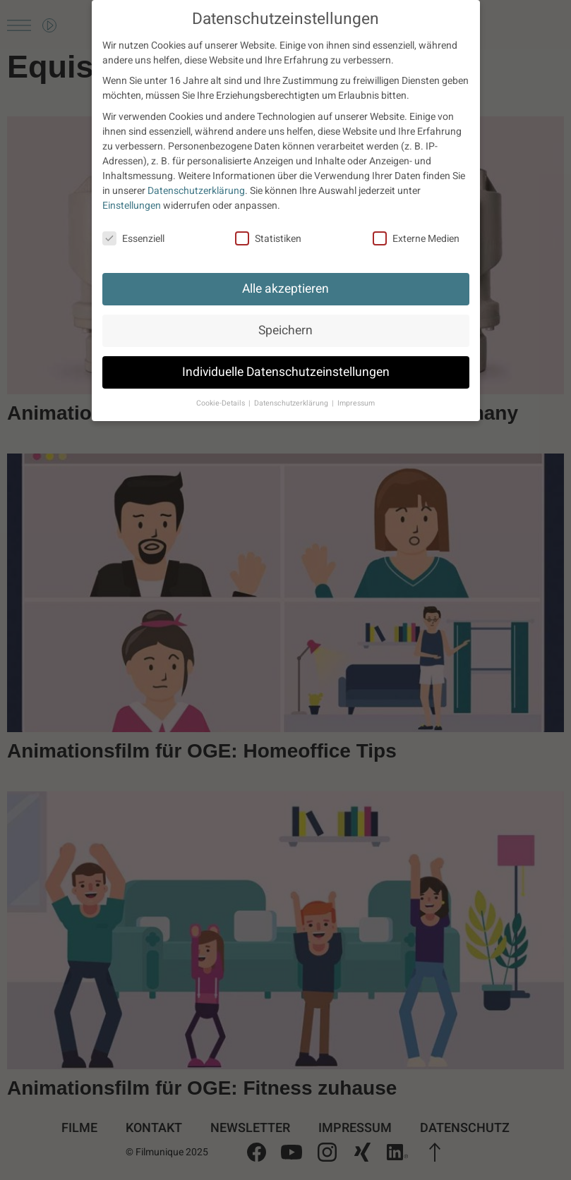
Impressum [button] (356, 403)
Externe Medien (416, 238)
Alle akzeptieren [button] (285, 289)
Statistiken (268, 238)
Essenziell (133, 238)
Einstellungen (131, 205)
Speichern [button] (285, 330)
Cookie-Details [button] (221, 403)
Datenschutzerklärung (196, 190)
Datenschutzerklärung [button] (292, 403)
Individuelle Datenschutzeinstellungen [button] (286, 372)
